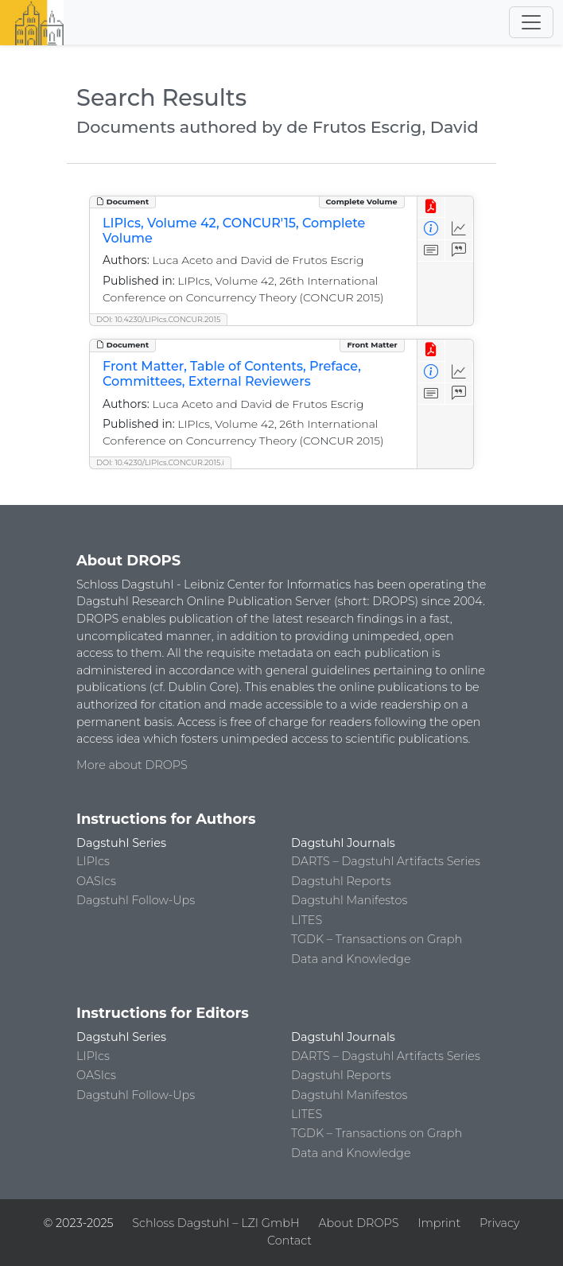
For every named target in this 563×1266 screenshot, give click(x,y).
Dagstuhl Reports (341, 881)
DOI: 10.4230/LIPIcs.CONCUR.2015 (158, 319)
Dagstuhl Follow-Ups (135, 900)
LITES (306, 920)
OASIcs (96, 881)
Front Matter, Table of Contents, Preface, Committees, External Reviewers (232, 374)
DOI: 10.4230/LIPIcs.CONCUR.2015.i (160, 462)
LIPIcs (93, 861)
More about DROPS (132, 765)
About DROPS (358, 1223)
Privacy (499, 1223)
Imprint (438, 1223)
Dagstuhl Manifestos (349, 900)
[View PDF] (431, 207)
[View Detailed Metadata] (431, 228)
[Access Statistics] (459, 228)
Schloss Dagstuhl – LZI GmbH (215, 1223)
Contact (289, 1240)
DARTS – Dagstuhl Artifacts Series (385, 861)
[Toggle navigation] (531, 22)
